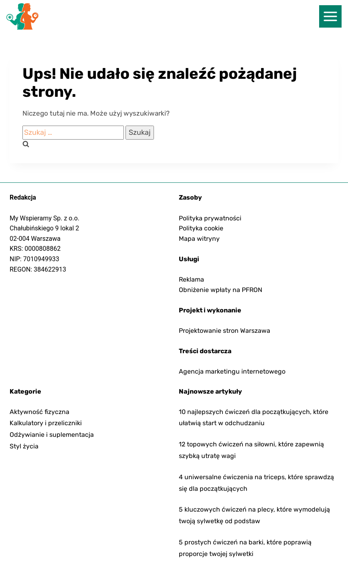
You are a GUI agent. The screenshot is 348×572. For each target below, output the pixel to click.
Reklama (191, 279)
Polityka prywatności (210, 218)
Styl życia (24, 446)
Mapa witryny (199, 238)
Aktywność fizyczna (39, 412)
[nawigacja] (330, 16)
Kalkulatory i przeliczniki (46, 423)
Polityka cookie (201, 228)
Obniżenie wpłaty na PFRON (220, 290)
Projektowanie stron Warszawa (224, 330)
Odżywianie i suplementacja (52, 434)
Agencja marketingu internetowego (232, 371)
